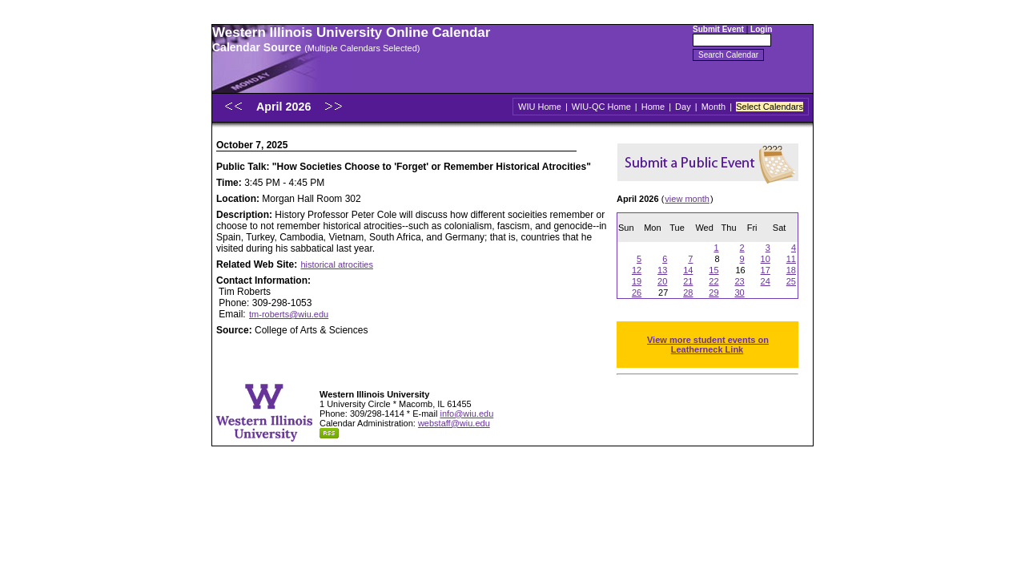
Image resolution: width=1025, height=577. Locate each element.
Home (653, 106)
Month (713, 106)
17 (765, 270)
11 (791, 259)
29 (713, 292)
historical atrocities (336, 264)
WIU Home (539, 106)
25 (791, 281)
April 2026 (285, 106)
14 (688, 270)
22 (713, 281)
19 (636, 281)
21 (688, 281)
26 (636, 292)
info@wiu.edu (466, 413)
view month (687, 199)
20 (662, 281)
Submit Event (718, 29)
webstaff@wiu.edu (454, 423)
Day (683, 106)
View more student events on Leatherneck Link (708, 344)
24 (765, 281)
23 (739, 281)
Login (761, 29)
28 (688, 292)
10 (765, 259)
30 (739, 292)
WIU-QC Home (601, 106)
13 (662, 270)
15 (713, 270)
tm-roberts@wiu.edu (288, 314)
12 (636, 270)
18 (791, 270)
